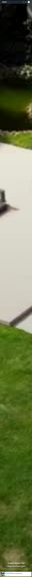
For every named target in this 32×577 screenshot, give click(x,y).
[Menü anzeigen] (29, 2)
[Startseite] (4, 2)
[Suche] (23, 2)
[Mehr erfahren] (30, 575)
